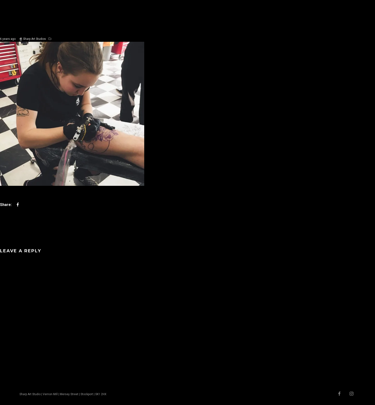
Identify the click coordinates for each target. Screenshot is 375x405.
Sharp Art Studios (34, 39)
